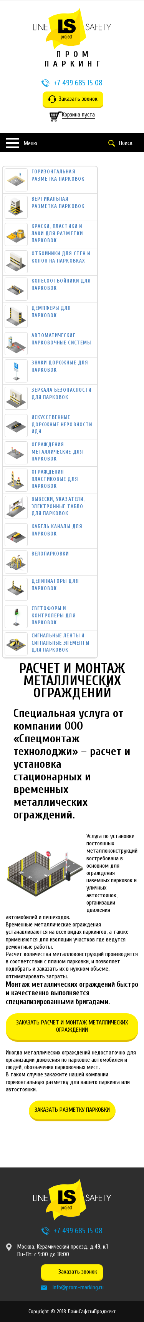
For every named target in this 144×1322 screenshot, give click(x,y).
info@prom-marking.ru (78, 1287)
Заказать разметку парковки (72, 1109)
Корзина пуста (78, 114)
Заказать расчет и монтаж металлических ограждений (72, 1026)
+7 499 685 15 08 (78, 82)
